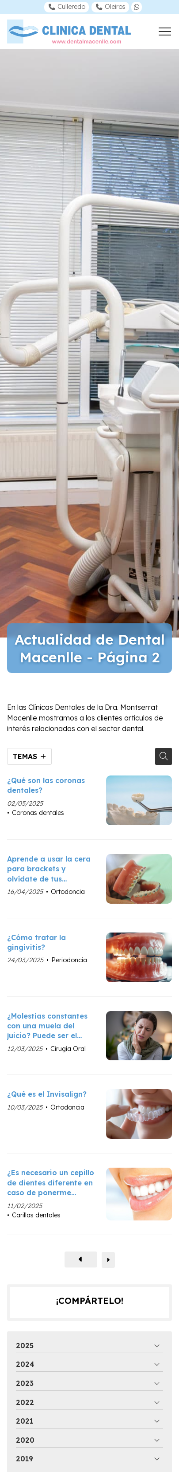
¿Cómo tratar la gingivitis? (36, 942)
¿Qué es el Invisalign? (47, 1094)
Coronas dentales (38, 813)
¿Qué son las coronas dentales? (46, 785)
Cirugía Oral (68, 1049)
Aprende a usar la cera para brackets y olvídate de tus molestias (49, 869)
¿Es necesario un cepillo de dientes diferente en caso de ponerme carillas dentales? (50, 1182)
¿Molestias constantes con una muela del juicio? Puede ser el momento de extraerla (48, 1026)
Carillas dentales (36, 1215)
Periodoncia (69, 960)
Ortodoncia (68, 892)
